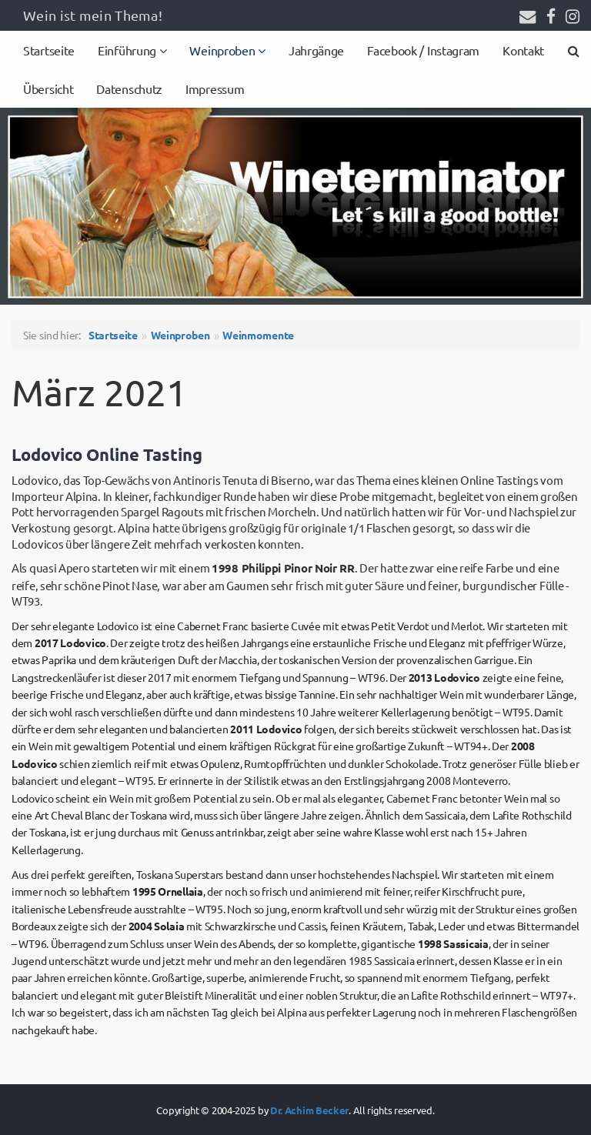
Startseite (49, 50)
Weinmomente (258, 335)
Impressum (214, 88)
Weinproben (223, 50)
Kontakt (523, 50)
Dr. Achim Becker (309, 1110)
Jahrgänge (316, 50)
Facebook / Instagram (423, 50)
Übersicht (48, 88)
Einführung (128, 50)
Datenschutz (129, 88)
